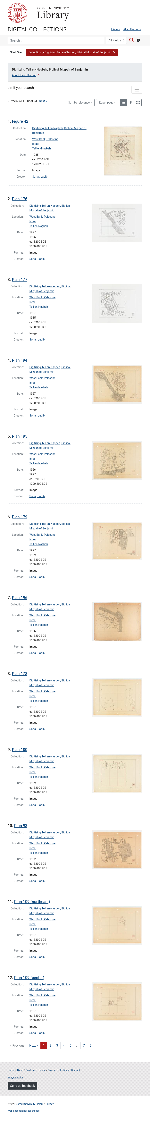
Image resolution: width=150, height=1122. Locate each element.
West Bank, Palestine (45, 139)
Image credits (15, 1077)
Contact (75, 1070)
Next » (43, 101)
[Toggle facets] (136, 90)
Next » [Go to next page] (33, 1045)
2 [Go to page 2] (50, 1045)
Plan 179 (19, 517)
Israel (35, 144)
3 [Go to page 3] (57, 1045)
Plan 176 (19, 199)
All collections (132, 29)
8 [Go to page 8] (90, 1045)
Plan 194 (19, 360)
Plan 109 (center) (29, 977)
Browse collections (58, 1070)
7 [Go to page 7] (84, 1045)
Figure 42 (20, 121)
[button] (72, 52)
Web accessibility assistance (23, 1110)
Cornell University (17, 13)
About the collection (25, 75)
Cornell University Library (29, 1103)
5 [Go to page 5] (70, 1045)
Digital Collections (37, 29)
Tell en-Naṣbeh (41, 148)
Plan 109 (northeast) (32, 901)
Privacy (50, 1103)
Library (52, 13)
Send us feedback (22, 1086)
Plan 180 (19, 749)
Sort (79, 102)
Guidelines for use (36, 1070)
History (115, 29)
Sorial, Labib (39, 176)
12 (106, 102)
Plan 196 (19, 597)
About (20, 1070)
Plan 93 (20, 825)
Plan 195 (19, 436)
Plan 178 (19, 673)
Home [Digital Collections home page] (11, 1070)
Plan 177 (19, 279)
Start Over (16, 52)
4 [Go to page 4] (64, 1045)
